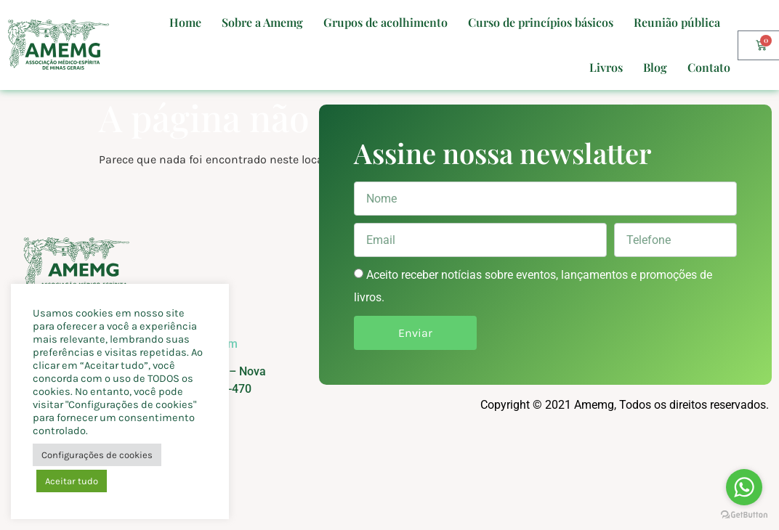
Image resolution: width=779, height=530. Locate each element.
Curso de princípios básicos (540, 22)
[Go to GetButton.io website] (744, 515)
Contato (708, 67)
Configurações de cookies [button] (97, 454)
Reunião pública (677, 22)
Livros (606, 67)
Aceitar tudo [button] (71, 481)
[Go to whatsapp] (744, 487)
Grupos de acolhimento (385, 22)
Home (185, 22)
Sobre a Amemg (262, 22)
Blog (655, 67)
